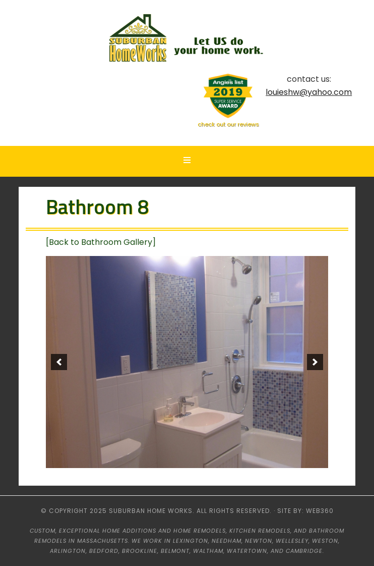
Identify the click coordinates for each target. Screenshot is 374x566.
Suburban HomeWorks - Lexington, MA (187, 39)
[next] (315, 362)
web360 (320, 510)
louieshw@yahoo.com (309, 92)
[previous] (59, 362)
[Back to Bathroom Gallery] (101, 242)
